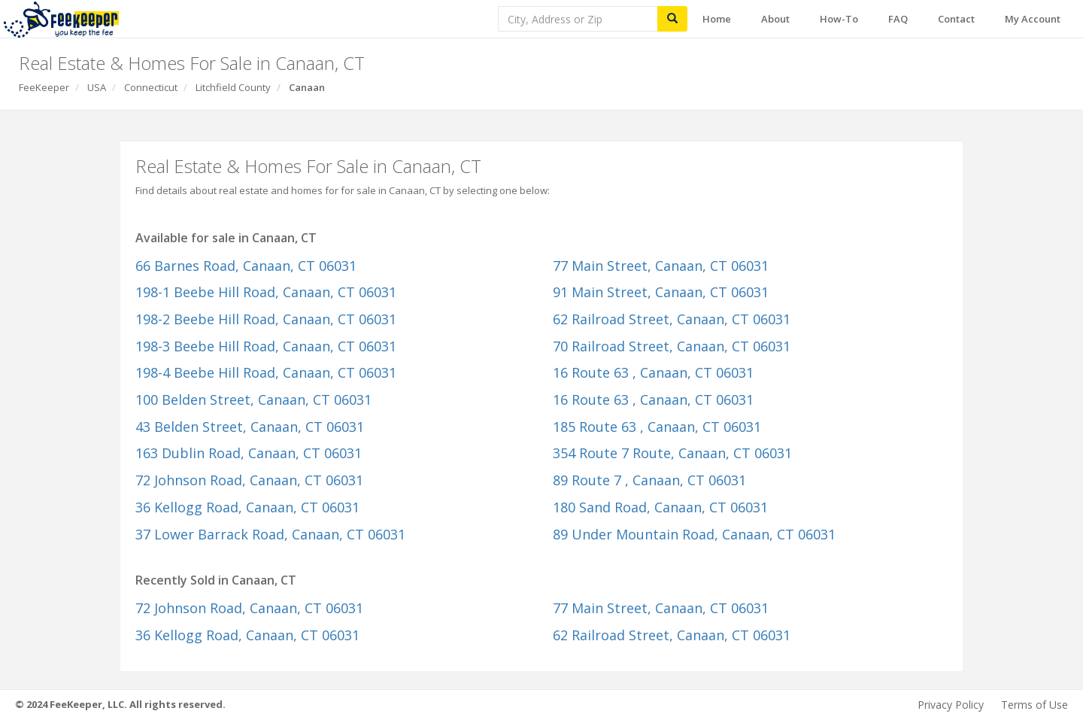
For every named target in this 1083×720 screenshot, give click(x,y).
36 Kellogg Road (247, 507)
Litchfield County (233, 87)
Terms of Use (1034, 704)
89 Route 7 (649, 480)
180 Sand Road (660, 507)
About (775, 19)
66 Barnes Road (245, 266)
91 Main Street (661, 292)
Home (716, 19)
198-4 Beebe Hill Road (265, 372)
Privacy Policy (951, 704)
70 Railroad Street (671, 346)
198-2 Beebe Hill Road (265, 319)
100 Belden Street (253, 399)
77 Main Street (661, 266)
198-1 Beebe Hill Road (265, 292)
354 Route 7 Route (672, 453)
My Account (1032, 19)
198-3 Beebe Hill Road (265, 346)
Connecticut (150, 87)
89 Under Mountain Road (694, 534)
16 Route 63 (653, 372)
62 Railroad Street (671, 319)
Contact (956, 19)
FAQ (898, 19)
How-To (839, 19)
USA (96, 87)
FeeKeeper (44, 87)
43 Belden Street (249, 427)
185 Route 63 (657, 427)
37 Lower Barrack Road (270, 534)
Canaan (307, 87)
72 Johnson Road (249, 480)
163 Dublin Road (248, 453)
